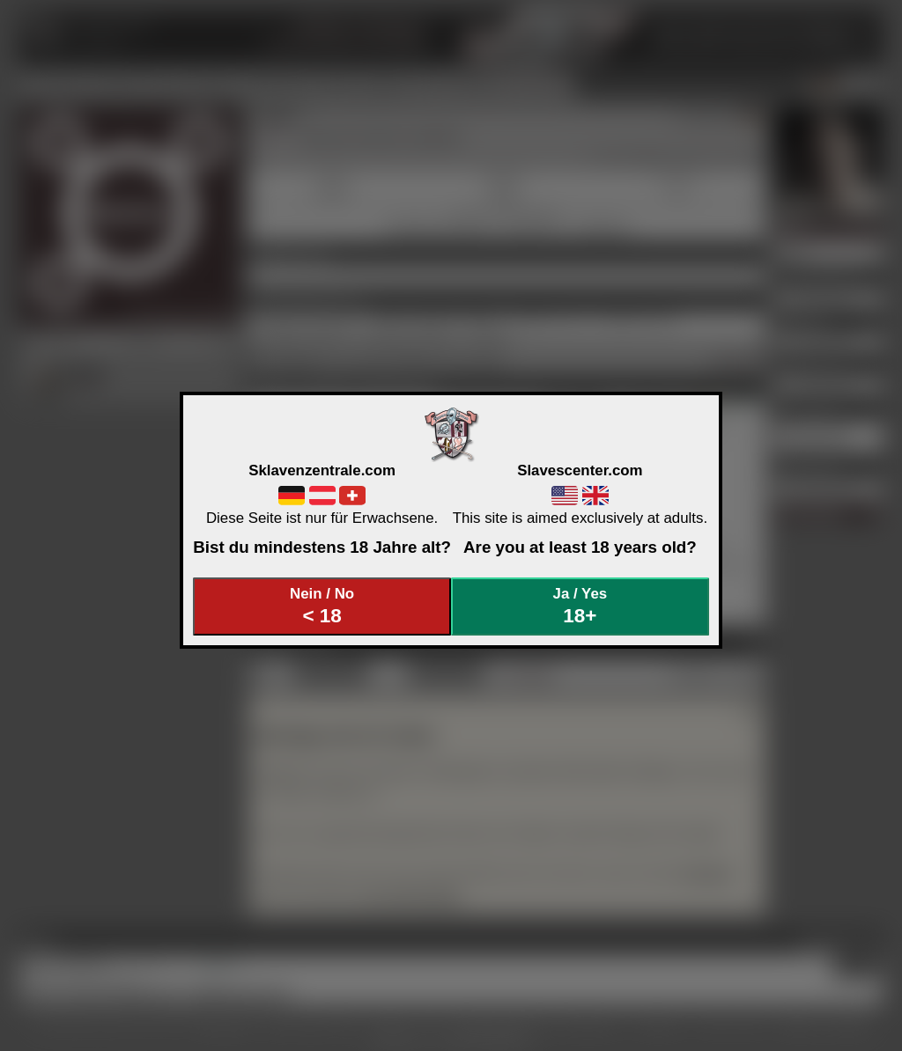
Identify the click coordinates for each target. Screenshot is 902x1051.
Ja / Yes (580, 606)
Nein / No (322, 606)
